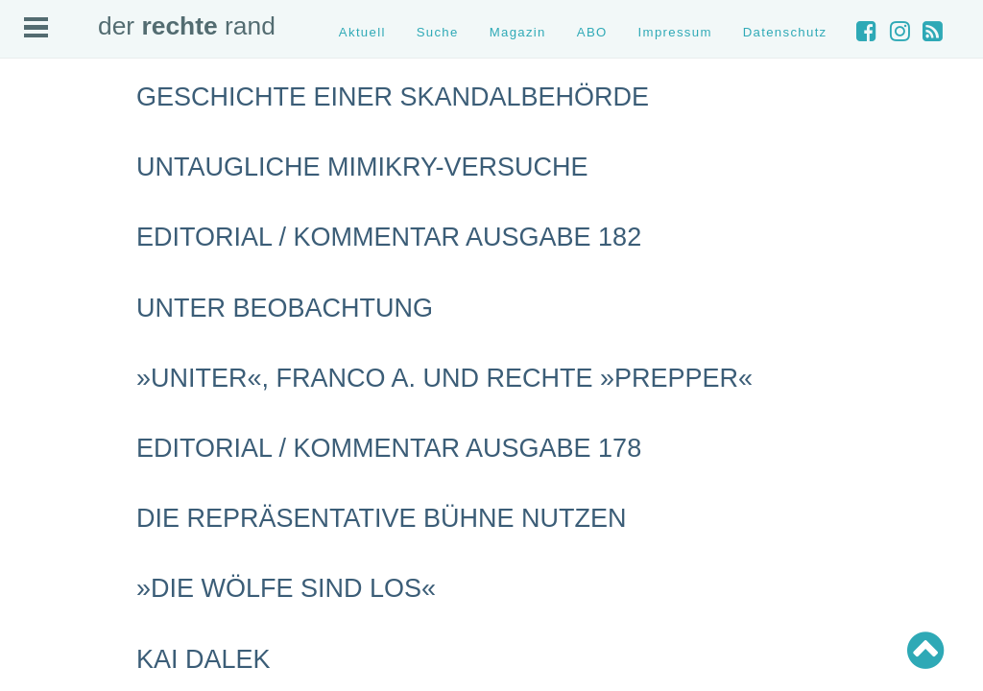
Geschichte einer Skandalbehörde (392, 97)
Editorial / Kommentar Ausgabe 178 (388, 448)
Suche (438, 32)
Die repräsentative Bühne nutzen (381, 518)
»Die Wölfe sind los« (286, 588)
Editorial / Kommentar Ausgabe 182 (388, 237)
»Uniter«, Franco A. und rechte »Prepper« (444, 378)
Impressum (675, 32)
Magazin (518, 32)
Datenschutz (785, 32)
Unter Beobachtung (284, 308)
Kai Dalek (203, 659)
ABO (592, 32)
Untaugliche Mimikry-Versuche (362, 167)
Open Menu (36, 27)
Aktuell (362, 32)
